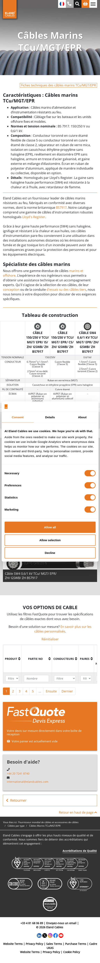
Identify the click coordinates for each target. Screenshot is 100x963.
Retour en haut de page (78, 812)
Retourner (16, 800)
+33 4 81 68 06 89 (31, 923)
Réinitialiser (50, 639)
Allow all (50, 527)
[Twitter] (44, 935)
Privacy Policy (34, 944)
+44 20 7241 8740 (18, 773)
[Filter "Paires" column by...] (86, 678)
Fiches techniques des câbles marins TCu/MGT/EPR (58, 85)
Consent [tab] (18, 417)
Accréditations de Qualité (80, 851)
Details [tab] (50, 417)
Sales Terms (54, 944)
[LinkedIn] (39, 935)
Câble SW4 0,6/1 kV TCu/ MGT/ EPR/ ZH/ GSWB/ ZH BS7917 (31, 575)
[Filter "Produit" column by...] (12, 678)
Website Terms (13, 944)
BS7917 (61, 207)
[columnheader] (12, 659)
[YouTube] (61, 935)
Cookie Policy (71, 952)
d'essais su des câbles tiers (66, 289)
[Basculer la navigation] (93, 4)
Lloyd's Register (33, 217)
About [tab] (82, 417)
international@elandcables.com (27, 782)
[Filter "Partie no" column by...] (36, 678)
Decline (50, 552)
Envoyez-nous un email (61, 923)
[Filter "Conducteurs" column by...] (64, 678)
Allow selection (50, 540)
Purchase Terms (75, 944)
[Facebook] (55, 935)
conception (11, 289)
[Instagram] (50, 935)
